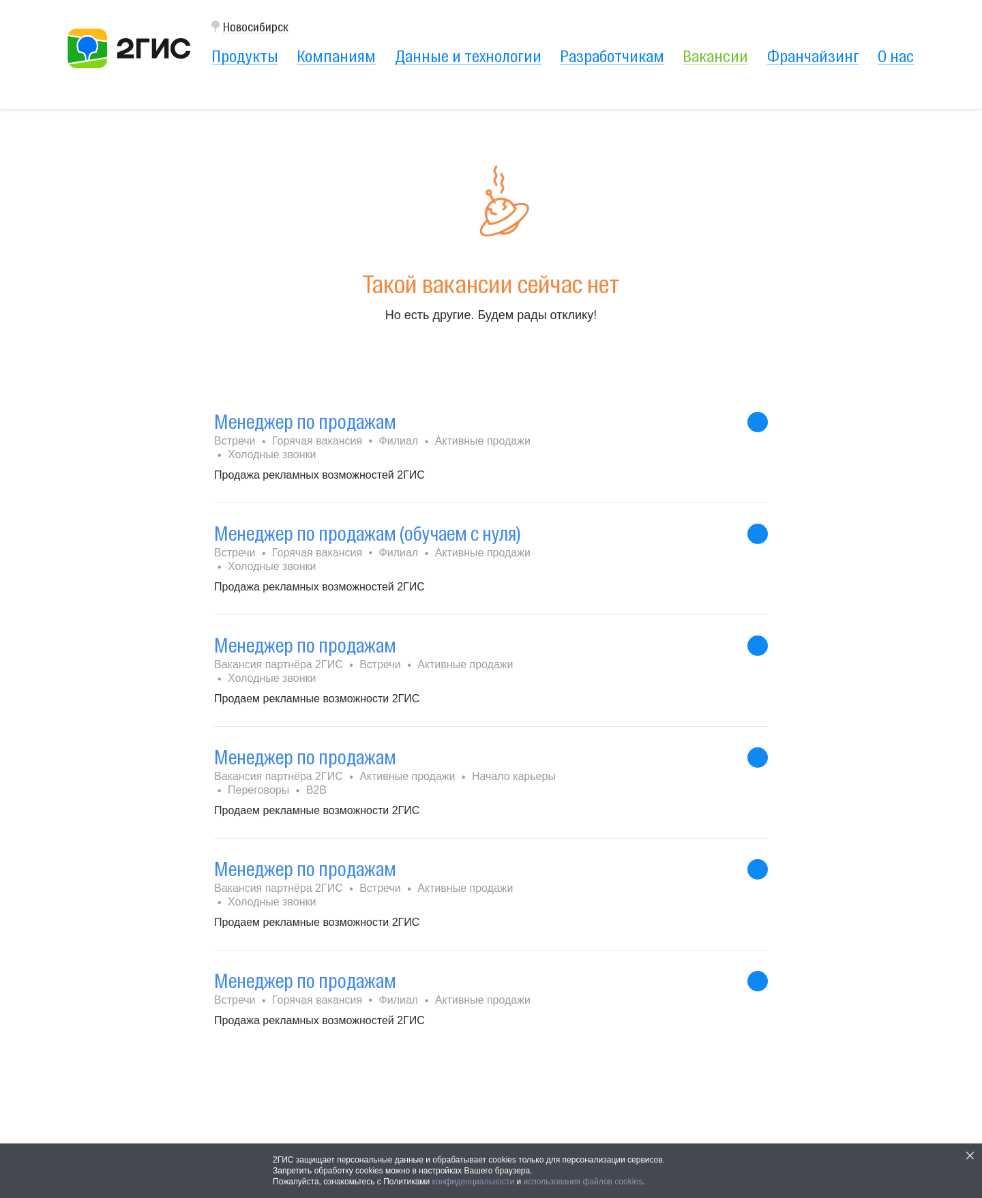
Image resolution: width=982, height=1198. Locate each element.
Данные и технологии (468, 56)
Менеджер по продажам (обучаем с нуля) (367, 533)
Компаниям (336, 56)
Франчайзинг (813, 56)
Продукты (244, 56)
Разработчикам (612, 56)
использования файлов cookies (583, 1181)
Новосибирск (255, 26)
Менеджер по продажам (305, 422)
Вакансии (715, 56)
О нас (896, 56)
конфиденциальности (473, 1181)
